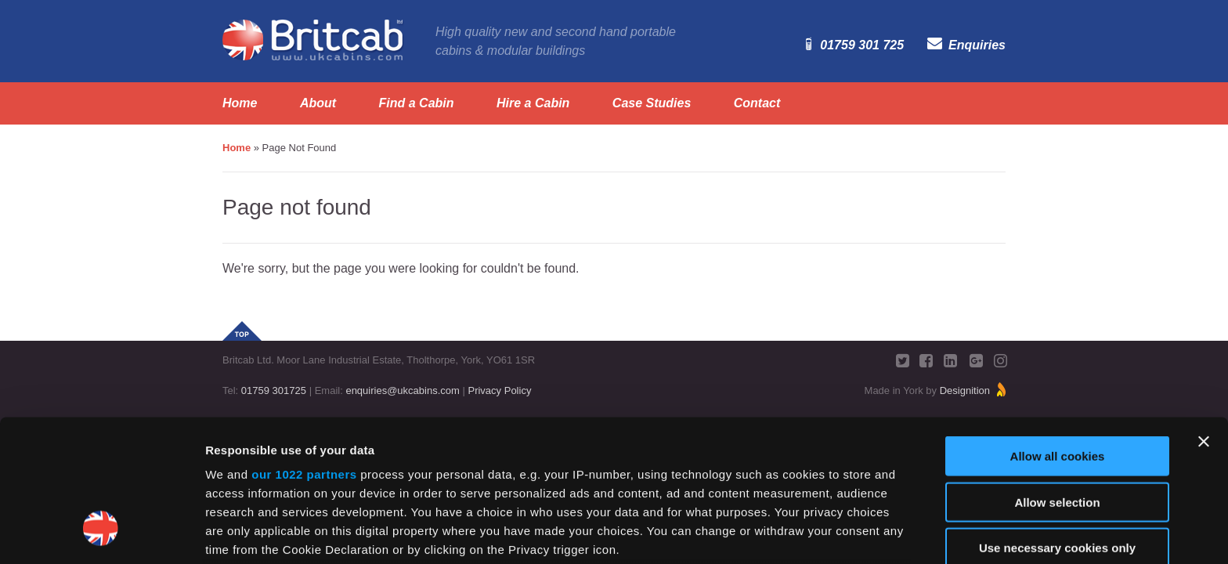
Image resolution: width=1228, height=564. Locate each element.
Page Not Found (299, 148)
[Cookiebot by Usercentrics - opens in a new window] (101, 533)
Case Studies (651, 103)
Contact (757, 103)
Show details (822, 533)
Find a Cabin (416, 103)
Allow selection (1057, 380)
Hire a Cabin (533, 103)
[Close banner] (1203, 320)
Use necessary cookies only (1057, 426)
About (318, 103)
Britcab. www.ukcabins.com (313, 40)
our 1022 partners (303, 353)
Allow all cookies (1057, 335)
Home (239, 103)
